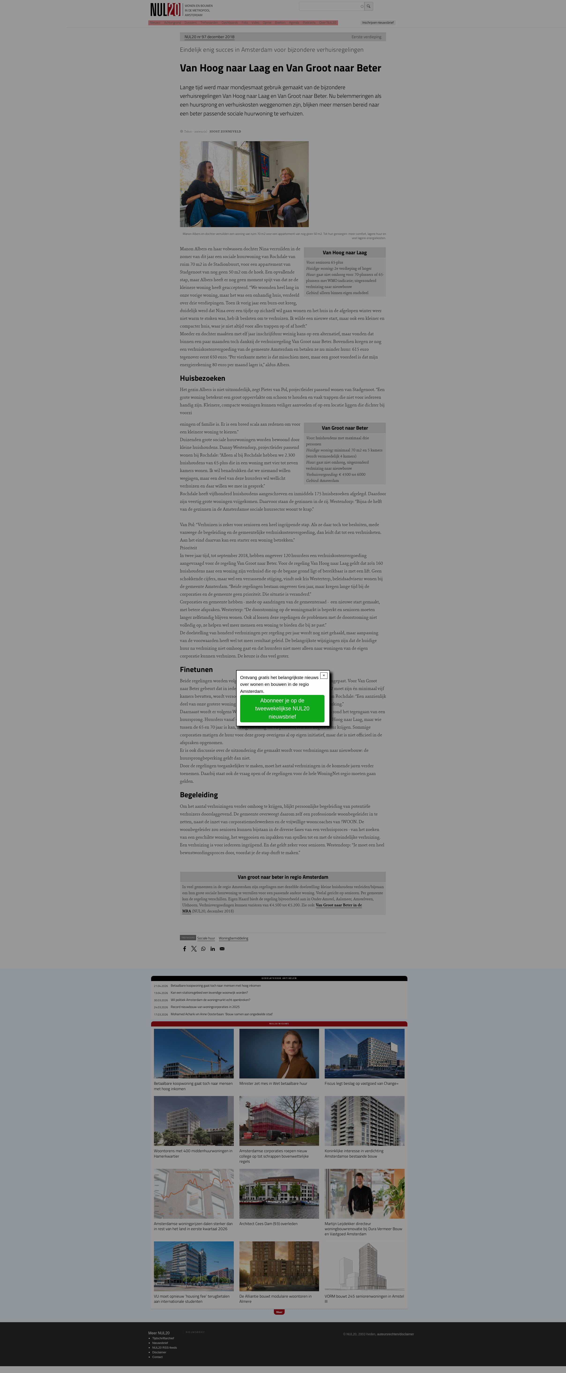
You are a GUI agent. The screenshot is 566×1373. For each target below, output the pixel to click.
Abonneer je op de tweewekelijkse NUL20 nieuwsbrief (282, 709)
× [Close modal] (324, 675)
